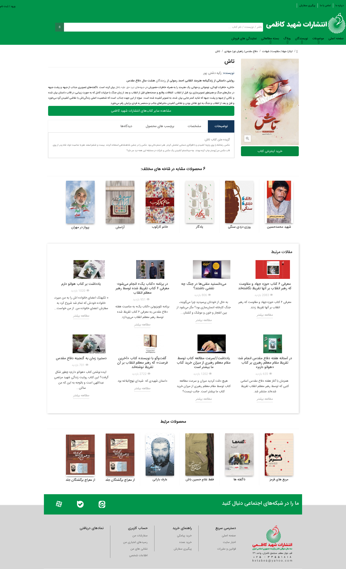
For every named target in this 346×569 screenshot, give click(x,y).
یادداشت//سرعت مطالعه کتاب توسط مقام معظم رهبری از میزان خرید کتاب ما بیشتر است (203, 362)
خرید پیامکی (184, 535)
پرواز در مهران (80, 227)
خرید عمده (185, 542)
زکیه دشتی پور (212, 73)
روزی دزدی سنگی (239, 227)
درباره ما (339, 5)
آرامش (120, 227)
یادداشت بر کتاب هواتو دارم (81, 284)
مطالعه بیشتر (265, 315)
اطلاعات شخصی (138, 555)
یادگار (199, 227)
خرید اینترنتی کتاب (270, 151)
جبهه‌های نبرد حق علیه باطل (130, 87)
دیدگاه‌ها (126, 126)
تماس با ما (325, 5)
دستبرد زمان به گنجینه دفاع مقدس (81, 358)
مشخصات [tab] (194, 126)
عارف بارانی (159, 479)
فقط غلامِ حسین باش (200, 479)
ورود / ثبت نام (7, 6)
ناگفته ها (239, 479)
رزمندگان (161, 80)
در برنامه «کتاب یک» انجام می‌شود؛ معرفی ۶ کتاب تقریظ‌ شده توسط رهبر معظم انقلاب (142, 288)
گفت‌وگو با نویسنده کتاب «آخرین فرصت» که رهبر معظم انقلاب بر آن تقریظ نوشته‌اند (142, 362)
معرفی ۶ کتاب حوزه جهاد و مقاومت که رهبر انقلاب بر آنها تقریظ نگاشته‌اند (264, 286)
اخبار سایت (229, 542)
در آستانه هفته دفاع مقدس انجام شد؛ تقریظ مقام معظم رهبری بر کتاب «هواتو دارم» (265, 362)
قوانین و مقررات (226, 548)
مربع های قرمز (279, 479)
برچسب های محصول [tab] (160, 126)
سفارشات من (140, 535)
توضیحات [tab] (221, 126)
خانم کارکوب (160, 227)
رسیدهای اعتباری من (135, 542)
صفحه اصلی (229, 535)
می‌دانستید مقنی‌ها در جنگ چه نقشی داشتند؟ (203, 286)
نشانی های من (139, 548)
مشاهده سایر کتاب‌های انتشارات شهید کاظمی (141, 111)
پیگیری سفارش (307, 5)
